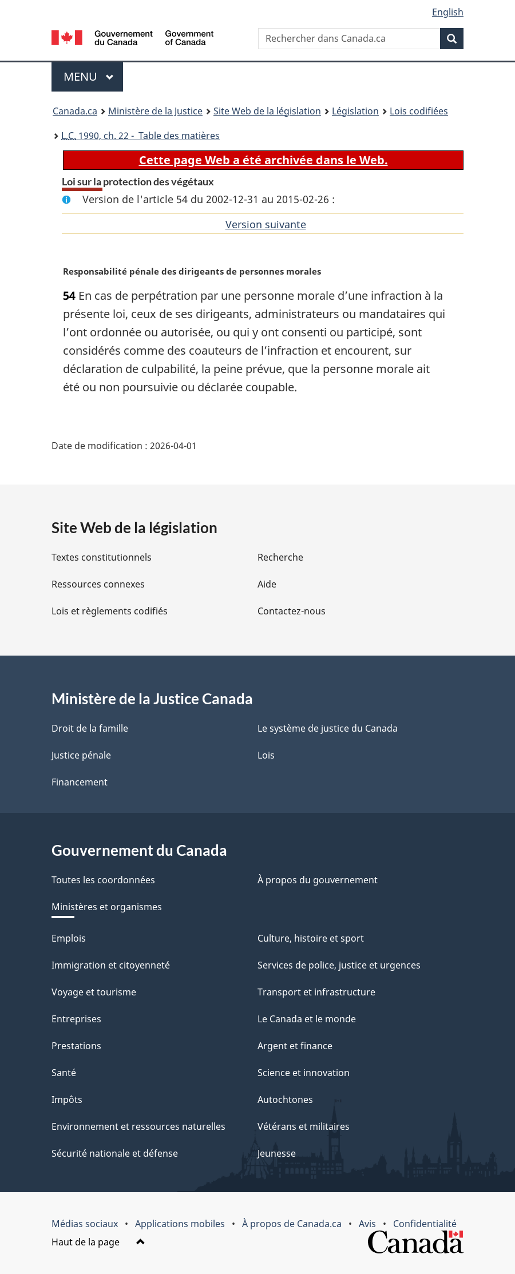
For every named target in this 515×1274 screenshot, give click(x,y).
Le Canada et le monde (307, 1019)
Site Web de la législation (267, 111)
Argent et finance (295, 1045)
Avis (367, 1223)
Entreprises (76, 1019)
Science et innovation (304, 1072)
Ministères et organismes (107, 906)
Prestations (76, 1045)
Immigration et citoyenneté (111, 965)
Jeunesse (277, 1153)
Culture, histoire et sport (311, 938)
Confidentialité (425, 1223)
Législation (355, 111)
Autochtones (285, 1099)
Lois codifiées (419, 111)
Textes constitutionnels (102, 557)
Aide (267, 584)
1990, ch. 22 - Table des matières (140, 135)
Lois (266, 755)
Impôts (67, 1099)
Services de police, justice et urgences (339, 965)
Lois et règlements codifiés (110, 611)
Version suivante (265, 224)
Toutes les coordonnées (103, 880)
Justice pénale (81, 755)
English (448, 12)
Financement (80, 782)
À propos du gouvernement (318, 880)
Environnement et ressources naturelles (138, 1126)
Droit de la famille (90, 728)
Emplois (69, 938)
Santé (64, 1072)
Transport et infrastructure (316, 992)
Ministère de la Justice (155, 111)
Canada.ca (75, 111)
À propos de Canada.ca (292, 1223)
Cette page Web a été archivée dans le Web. (263, 160)
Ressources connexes (98, 584)
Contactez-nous (292, 611)
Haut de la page (98, 1242)
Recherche (280, 557)
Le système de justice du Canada (328, 728)
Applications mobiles (180, 1223)
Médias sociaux (85, 1223)
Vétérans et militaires (304, 1126)
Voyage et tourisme (94, 992)
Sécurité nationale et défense (115, 1153)
